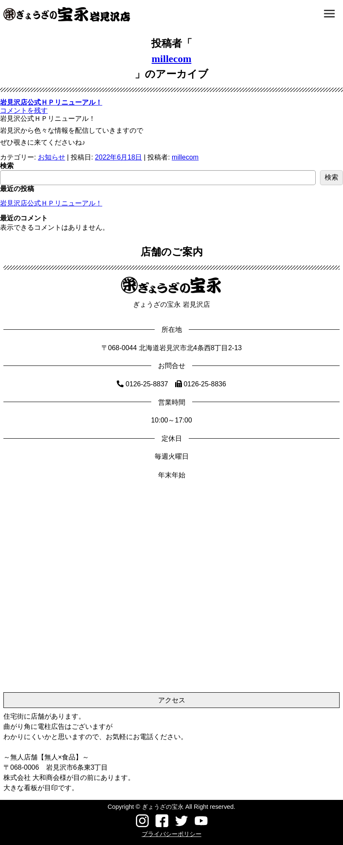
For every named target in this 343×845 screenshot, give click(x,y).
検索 (7, 165)
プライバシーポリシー (172, 834)
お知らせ (51, 157)
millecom (171, 58)
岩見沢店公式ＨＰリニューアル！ (51, 102)
